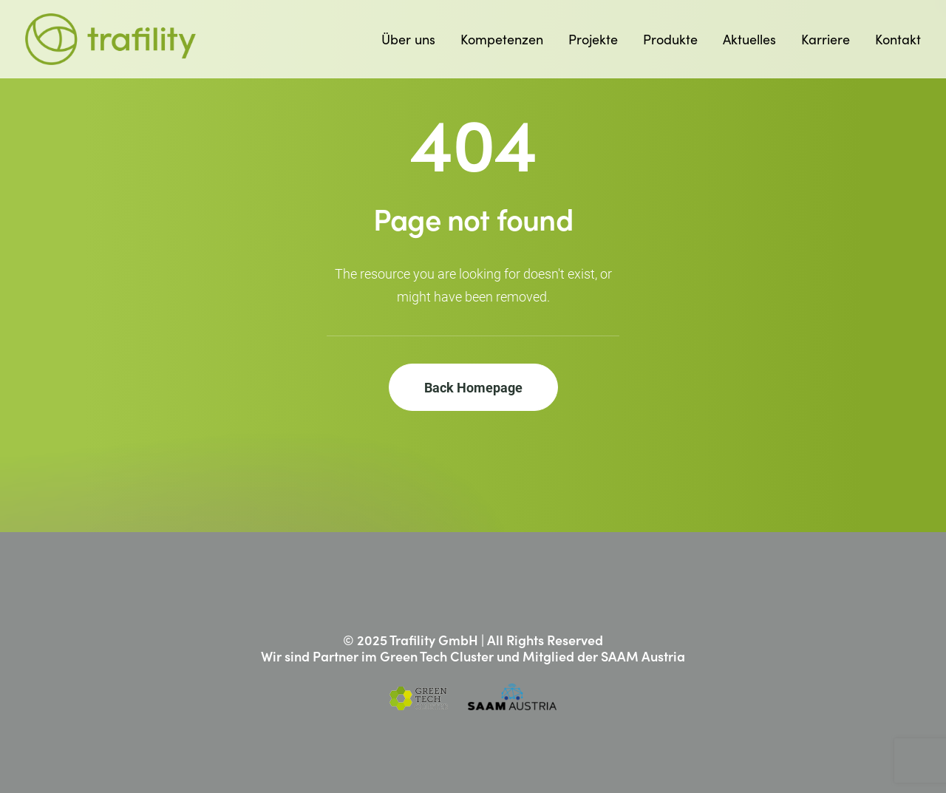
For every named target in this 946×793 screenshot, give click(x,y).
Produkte (670, 39)
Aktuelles (749, 39)
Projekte (593, 39)
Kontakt (898, 39)
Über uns (408, 39)
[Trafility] (110, 39)
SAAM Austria (643, 656)
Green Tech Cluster (437, 656)
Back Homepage (473, 387)
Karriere (825, 39)
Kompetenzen (501, 39)
